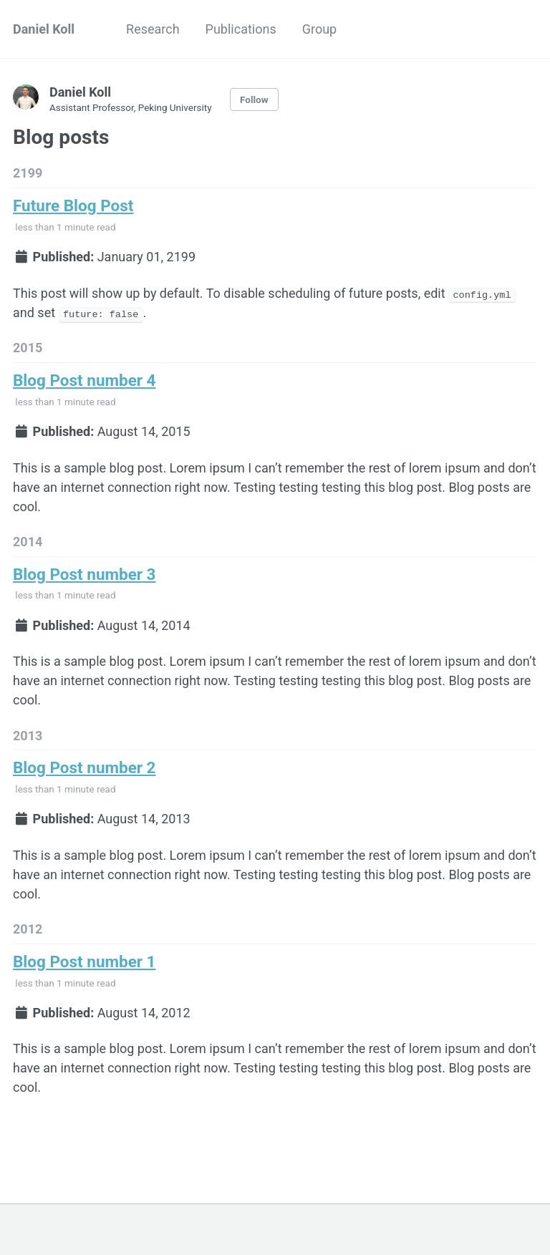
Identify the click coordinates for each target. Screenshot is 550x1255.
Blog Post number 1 (84, 960)
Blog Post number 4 (84, 380)
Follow (254, 99)
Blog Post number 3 (84, 573)
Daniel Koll (43, 29)
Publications (241, 29)
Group (319, 29)
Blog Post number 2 (84, 767)
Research (153, 29)
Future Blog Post (73, 205)
